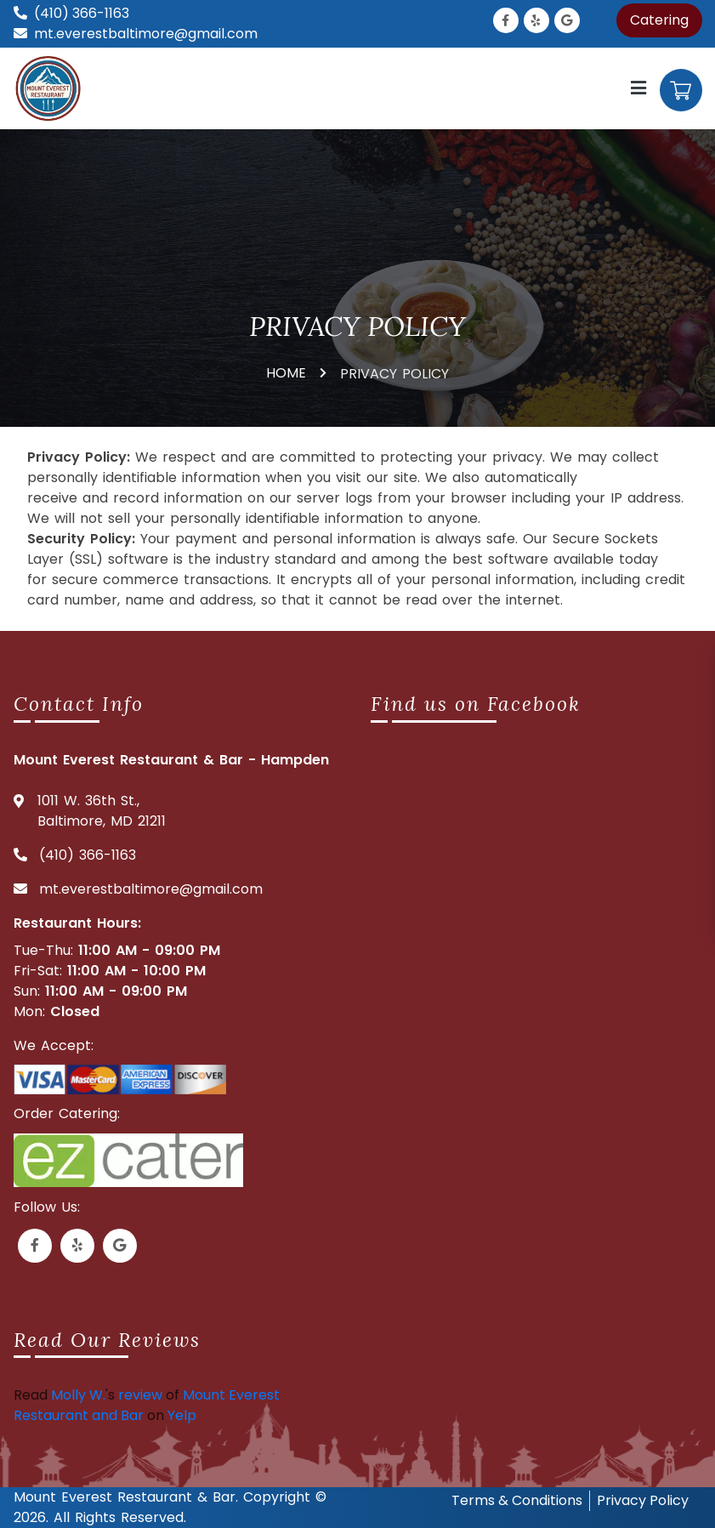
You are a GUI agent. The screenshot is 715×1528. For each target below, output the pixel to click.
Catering (659, 20)
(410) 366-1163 (81, 13)
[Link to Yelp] (536, 20)
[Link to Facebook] (506, 20)
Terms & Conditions (516, 1500)
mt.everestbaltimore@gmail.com (146, 33)
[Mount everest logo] (51, 87)
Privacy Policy (643, 1500)
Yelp (181, 1415)
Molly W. (78, 1395)
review (140, 1395)
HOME (286, 373)
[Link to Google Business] (567, 20)
